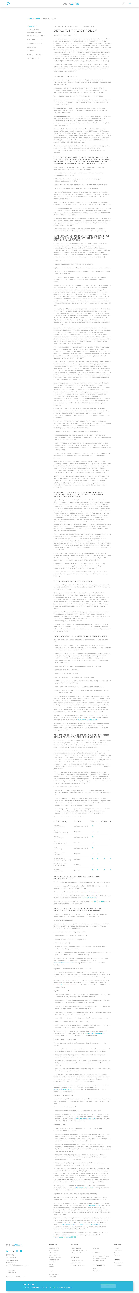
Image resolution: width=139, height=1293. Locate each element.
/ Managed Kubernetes (78, 1265)
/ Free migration (119, 1263)
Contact (107, 3)
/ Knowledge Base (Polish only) (102, 1256)
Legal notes (34, 19)
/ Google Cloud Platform (78, 1252)
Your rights (32, 58)
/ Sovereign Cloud (54, 1255)
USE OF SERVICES (33, 39)
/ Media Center (97, 1271)
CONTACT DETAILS (34, 54)
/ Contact (116, 1255)
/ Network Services (55, 1257)
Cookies (30, 51)
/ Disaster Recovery (77, 1260)
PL (115, 3)
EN (118, 3)
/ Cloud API (52, 1276)
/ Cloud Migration (76, 1248)
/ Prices (51, 1266)
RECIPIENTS (31, 47)
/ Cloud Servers (54, 1248)
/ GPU (51, 1264)
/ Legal (116, 1252)
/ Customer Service (98, 1260)
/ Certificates (118, 1250)
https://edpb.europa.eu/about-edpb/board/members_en (82, 1224)
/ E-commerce (118, 1265)
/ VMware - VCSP (76, 1263)
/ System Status (54, 1274)
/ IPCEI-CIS (96, 1248)
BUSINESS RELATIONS (35, 36)
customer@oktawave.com (88, 719)
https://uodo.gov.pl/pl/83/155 (65, 1237)
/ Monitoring (52, 1262)
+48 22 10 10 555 (97, 901)
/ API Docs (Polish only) (99, 1258)
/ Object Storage (54, 1252)
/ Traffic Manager (54, 1259)
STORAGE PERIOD (33, 43)
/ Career (95, 1268)
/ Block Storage (53, 1250)
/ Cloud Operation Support (79, 1250)
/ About (116, 1248)
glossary (31, 26)
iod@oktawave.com (89, 898)
